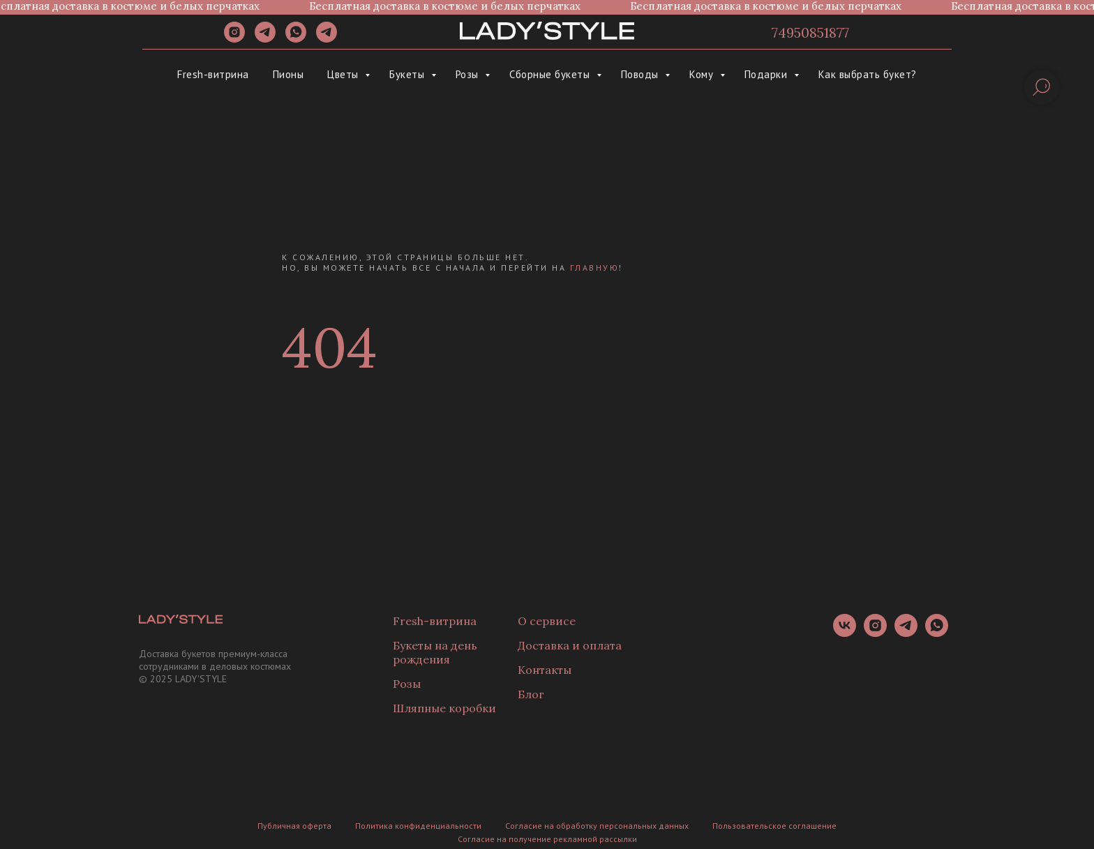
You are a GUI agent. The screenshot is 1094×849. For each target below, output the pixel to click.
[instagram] (234, 39)
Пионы (288, 74)
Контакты (544, 670)
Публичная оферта (294, 825)
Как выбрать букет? (867, 74)
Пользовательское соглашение (774, 825)
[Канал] (326, 39)
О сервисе (547, 621)
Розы (469, 74)
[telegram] (265, 39)
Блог (531, 694)
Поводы (641, 74)
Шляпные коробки (444, 708)
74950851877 (810, 32)
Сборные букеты (551, 74)
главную (595, 267)
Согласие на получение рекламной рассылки (547, 839)
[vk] (844, 633)
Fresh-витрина (213, 74)
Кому (703, 74)
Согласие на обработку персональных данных (597, 825)
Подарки (767, 74)
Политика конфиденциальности (418, 825)
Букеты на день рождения (435, 652)
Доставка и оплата (570, 645)
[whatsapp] (295, 39)
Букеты (408, 74)
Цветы (344, 74)
